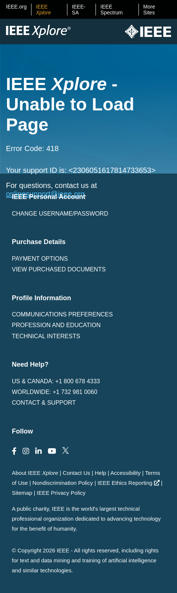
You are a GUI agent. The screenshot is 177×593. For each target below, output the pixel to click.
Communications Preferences (62, 314)
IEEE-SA (79, 10)
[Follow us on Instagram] (26, 451)
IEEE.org (16, 7)
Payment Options (40, 259)
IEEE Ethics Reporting (128, 483)
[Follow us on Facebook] (14, 451)
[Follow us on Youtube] (52, 451)
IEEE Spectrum (111, 10)
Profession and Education (56, 325)
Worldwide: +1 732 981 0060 (54, 392)
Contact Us (76, 473)
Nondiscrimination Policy (63, 483)
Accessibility (125, 473)
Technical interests (46, 336)
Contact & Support (44, 403)
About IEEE (35, 473)
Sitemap (22, 493)
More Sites (149, 10)
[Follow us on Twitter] (65, 451)
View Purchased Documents (59, 269)
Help (100, 473)
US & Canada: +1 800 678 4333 (56, 381)
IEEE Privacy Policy (61, 493)
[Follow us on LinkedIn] (38, 451)
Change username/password (60, 213)
